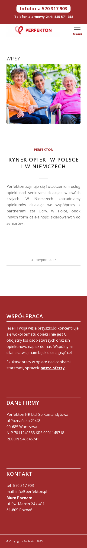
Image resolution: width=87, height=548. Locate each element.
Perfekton (43, 149)
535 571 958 (64, 16)
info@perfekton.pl (31, 491)
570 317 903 (23, 485)
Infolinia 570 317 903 (43, 8)
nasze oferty (52, 367)
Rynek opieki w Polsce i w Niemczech (43, 163)
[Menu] (77, 28)
